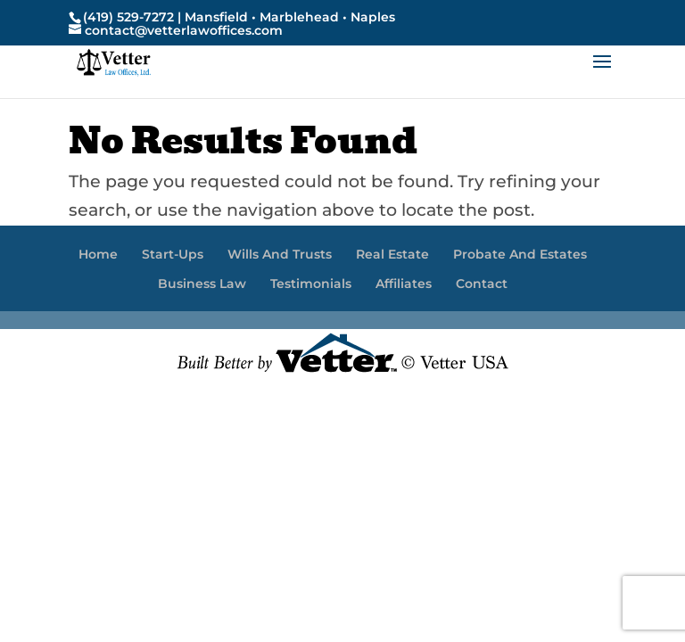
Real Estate (392, 254)
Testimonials (310, 284)
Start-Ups (172, 254)
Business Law (202, 284)
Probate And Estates (520, 254)
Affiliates (404, 284)
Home (98, 254)
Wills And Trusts (279, 254)
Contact (482, 284)
